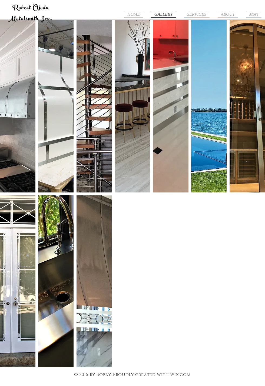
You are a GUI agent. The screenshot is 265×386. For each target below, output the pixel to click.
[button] (17, 106)
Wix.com (180, 375)
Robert (21, 8)
